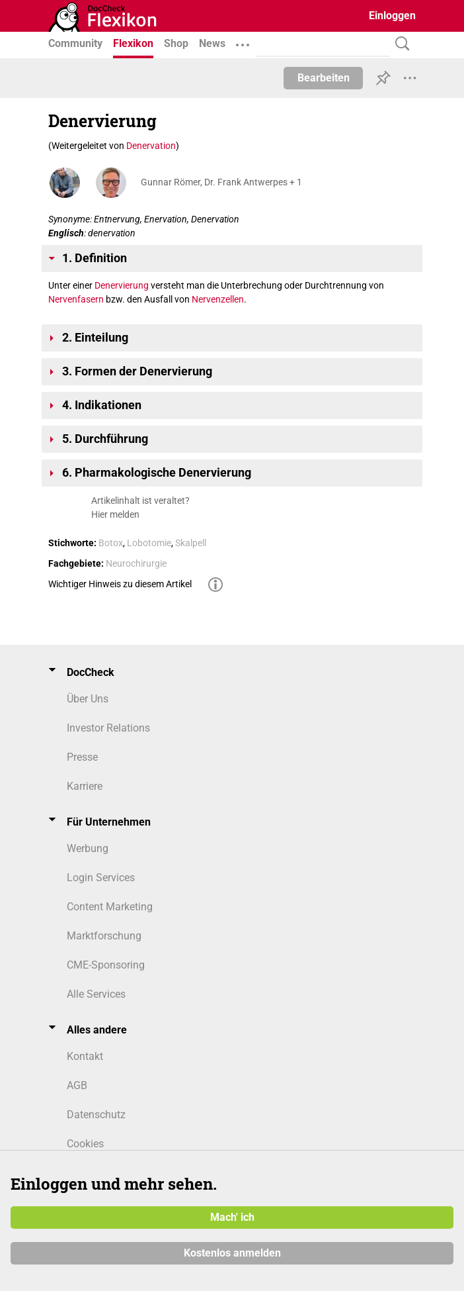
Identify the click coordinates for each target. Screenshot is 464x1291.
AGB (77, 1085)
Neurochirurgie (136, 563)
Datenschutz (96, 1114)
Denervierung (122, 285)
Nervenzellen (218, 299)
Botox (110, 543)
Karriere (84, 786)
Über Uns (87, 699)
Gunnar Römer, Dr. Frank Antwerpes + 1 (221, 182)
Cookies (85, 1143)
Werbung (87, 848)
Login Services (101, 877)
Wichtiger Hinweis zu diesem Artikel (120, 584)
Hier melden (115, 514)
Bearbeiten (323, 78)
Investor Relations (108, 728)
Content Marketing (110, 906)
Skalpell (190, 543)
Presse (82, 757)
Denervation (151, 145)
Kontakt (85, 1056)
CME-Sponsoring (106, 965)
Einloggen (392, 15)
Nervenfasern (76, 299)
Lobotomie (149, 543)
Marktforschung (104, 936)
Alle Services (96, 994)
